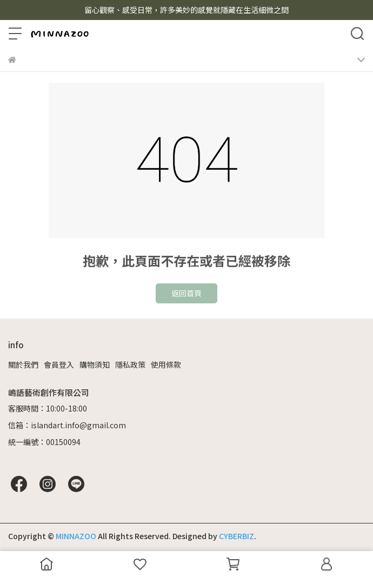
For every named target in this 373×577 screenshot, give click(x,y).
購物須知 (94, 364)
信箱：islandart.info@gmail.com (67, 425)
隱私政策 (130, 364)
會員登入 (59, 364)
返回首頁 (186, 293)
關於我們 (23, 364)
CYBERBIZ (236, 535)
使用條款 (166, 364)
